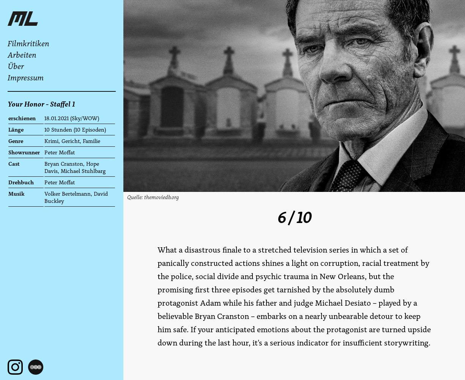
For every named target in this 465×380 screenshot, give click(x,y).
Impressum (26, 77)
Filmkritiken (28, 43)
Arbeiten (22, 55)
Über (16, 66)
